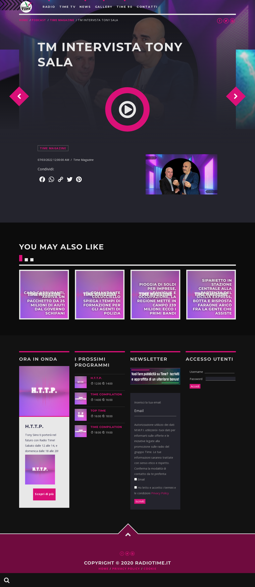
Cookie (150, 569)
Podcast (39, 20)
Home (23, 20)
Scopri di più (44, 294)
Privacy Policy (160, 493)
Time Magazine (62, 20)
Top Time (98, 410)
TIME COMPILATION (106, 394)
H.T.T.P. (96, 378)
